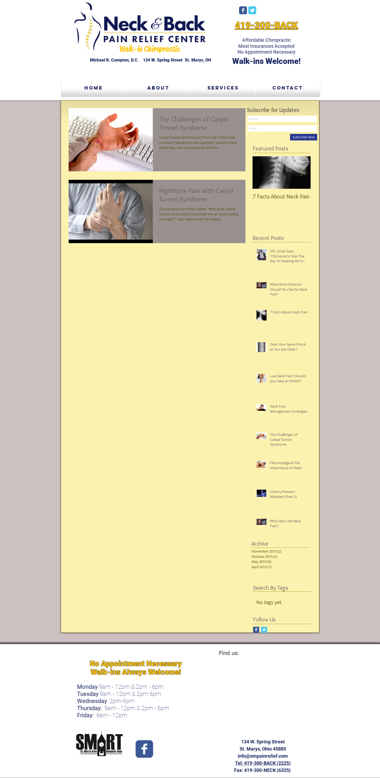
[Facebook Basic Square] (256, 630)
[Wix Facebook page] (243, 10)
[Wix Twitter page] (252, 10)
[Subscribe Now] (303, 137)
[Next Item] (302, 172)
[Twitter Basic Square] (264, 630)
